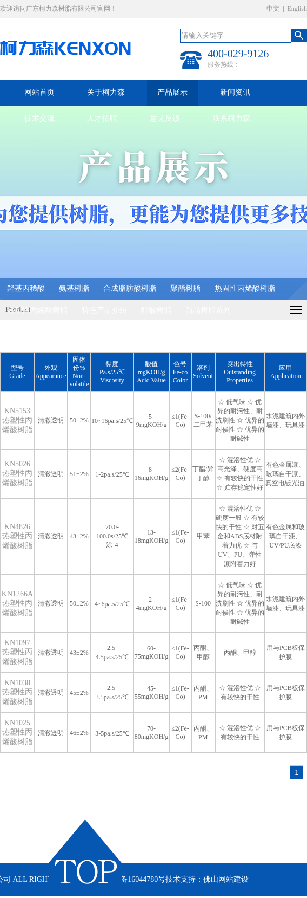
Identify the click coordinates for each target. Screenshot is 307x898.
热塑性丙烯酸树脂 (37, 310)
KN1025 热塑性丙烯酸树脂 (17, 732)
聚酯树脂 (185, 288)
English (297, 8)
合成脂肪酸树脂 (129, 288)
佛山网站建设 (226, 879)
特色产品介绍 (104, 310)
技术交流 (39, 118)
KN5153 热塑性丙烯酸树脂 (17, 420)
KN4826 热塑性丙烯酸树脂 (17, 536)
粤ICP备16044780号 (133, 879)
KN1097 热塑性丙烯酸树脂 (17, 652)
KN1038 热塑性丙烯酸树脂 (17, 692)
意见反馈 (165, 118)
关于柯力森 (106, 92)
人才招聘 (102, 118)
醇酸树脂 (156, 310)
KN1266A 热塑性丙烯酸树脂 (17, 603)
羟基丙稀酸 (26, 288)
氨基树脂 (74, 288)
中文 (272, 8)
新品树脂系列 (208, 310)
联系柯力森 (231, 118)
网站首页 (39, 92)
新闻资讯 (235, 92)
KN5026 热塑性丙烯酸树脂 (17, 473)
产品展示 (172, 92)
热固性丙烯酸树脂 (245, 288)
